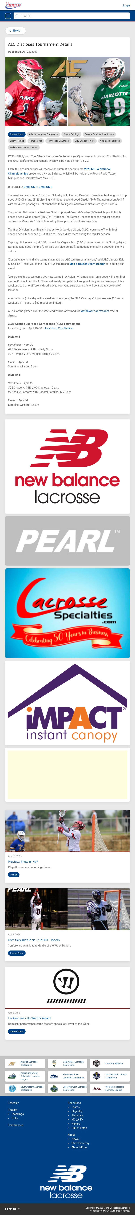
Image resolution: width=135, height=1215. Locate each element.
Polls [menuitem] (15, 1118)
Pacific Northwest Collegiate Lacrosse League (30, 1076)
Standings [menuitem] (18, 1114)
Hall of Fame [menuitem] (79, 1128)
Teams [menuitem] (76, 1107)
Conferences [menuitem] (15, 1125)
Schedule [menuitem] (13, 1103)
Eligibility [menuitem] (77, 1111)
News (14, 30)
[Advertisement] (67, 774)
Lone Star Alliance (114, 1063)
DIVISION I (30, 187)
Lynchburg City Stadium (59, 328)
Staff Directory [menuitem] (80, 1143)
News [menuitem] (75, 1139)
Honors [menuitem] (76, 1123)
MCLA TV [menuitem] (77, 1119)
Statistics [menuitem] (77, 1115)
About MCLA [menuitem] (79, 1147)
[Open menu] (8, 16)
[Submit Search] (17, 15)
